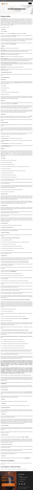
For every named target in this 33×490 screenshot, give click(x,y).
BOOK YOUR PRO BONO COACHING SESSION (8, 485)
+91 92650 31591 (22, 479)
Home (13, 11)
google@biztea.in (22, 481)
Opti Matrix (25, 488)
